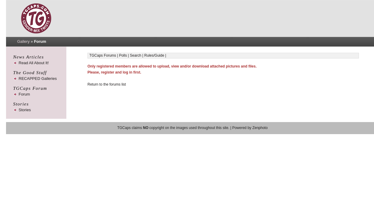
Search (135, 55)
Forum (24, 94)
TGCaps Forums (102, 55)
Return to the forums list (106, 84)
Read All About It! (34, 63)
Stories (25, 110)
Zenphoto (260, 128)
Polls (123, 55)
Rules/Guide (154, 55)
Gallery (23, 41)
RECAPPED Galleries (38, 78)
